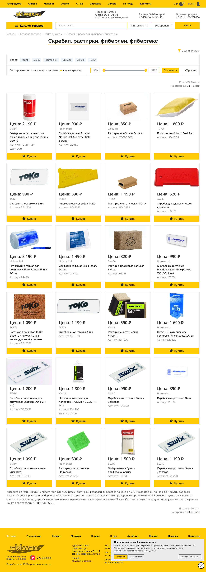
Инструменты (53, 33)
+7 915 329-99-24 (188, 17)
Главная (11, 33)
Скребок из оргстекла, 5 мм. (76, 332)
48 (192, 85)
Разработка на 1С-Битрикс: (28, 564)
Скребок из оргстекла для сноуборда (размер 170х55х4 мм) (28, 402)
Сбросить (190, 70)
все (197, 85)
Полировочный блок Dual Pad (175, 133)
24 (188, 85)
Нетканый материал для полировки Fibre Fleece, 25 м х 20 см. (28, 269)
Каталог (11, 536)
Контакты (145, 3)
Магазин (49, 3)
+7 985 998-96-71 (106, 14)
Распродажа (13, 3)
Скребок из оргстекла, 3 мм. (27, 203)
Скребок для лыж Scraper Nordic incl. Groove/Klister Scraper (75, 137)
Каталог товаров (30, 33)
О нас (79, 3)
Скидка (32, 3)
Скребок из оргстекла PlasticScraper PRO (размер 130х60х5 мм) (174, 269)
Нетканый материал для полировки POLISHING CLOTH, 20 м (77, 402)
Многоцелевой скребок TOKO (77, 203)
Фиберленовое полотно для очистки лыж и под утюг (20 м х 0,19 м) (29, 137)
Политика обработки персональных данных (135, 551)
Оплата (112, 3)
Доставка (95, 3)
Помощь (128, 3)
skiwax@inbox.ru (81, 560)
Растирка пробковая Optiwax (126, 133)
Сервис (65, 3)
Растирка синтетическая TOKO (127, 203)
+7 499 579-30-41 (151, 17)
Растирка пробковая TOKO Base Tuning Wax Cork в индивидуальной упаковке (26, 335)
